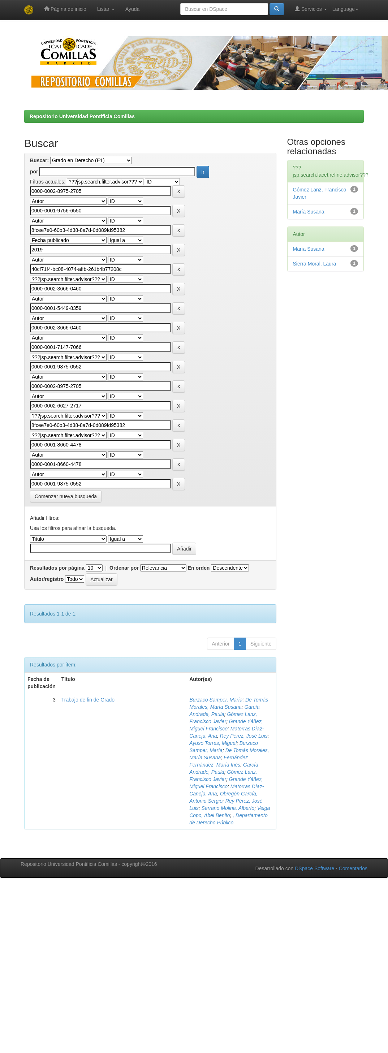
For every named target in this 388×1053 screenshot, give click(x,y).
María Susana (308, 212)
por (34, 171)
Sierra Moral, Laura (314, 264)
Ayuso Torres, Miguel (213, 743)
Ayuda (132, 9)
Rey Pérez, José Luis (243, 736)
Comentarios (353, 868)
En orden (199, 568)
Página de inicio (65, 9)
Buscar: (39, 160)
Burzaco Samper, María (215, 700)
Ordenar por (124, 568)
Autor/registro (47, 579)
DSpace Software (314, 868)
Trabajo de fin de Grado (88, 700)
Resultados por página (57, 568)
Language (345, 9)
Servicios (311, 9)
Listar (106, 9)
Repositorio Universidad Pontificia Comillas (82, 116)
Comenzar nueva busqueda (66, 496)
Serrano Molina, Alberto (228, 808)
